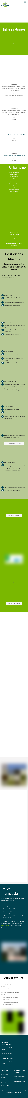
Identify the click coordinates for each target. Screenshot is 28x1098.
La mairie (3, 1077)
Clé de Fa (18, 1092)
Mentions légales (7, 1091)
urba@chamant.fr (14, 193)
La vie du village (5, 1085)
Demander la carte (14, 515)
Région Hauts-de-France (20, 1085)
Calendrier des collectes (14, 443)
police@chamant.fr (6, 925)
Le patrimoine (4, 1074)
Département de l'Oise (19, 1081)
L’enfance (3, 1080)
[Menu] (25, 2)
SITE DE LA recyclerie (14, 603)
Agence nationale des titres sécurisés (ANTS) (14, 134)
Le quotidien (4, 1082)
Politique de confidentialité (18, 1091)
